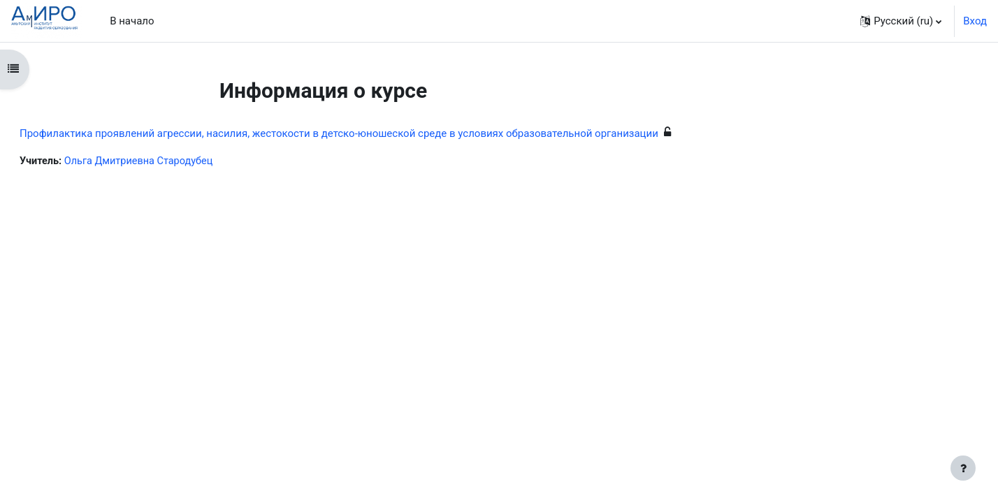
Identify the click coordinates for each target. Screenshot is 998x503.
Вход (975, 21)
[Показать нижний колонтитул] (963, 468)
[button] (901, 21)
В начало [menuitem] (132, 21)
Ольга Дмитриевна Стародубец (176, 161)
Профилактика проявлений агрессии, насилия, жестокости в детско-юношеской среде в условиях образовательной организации (372, 133)
